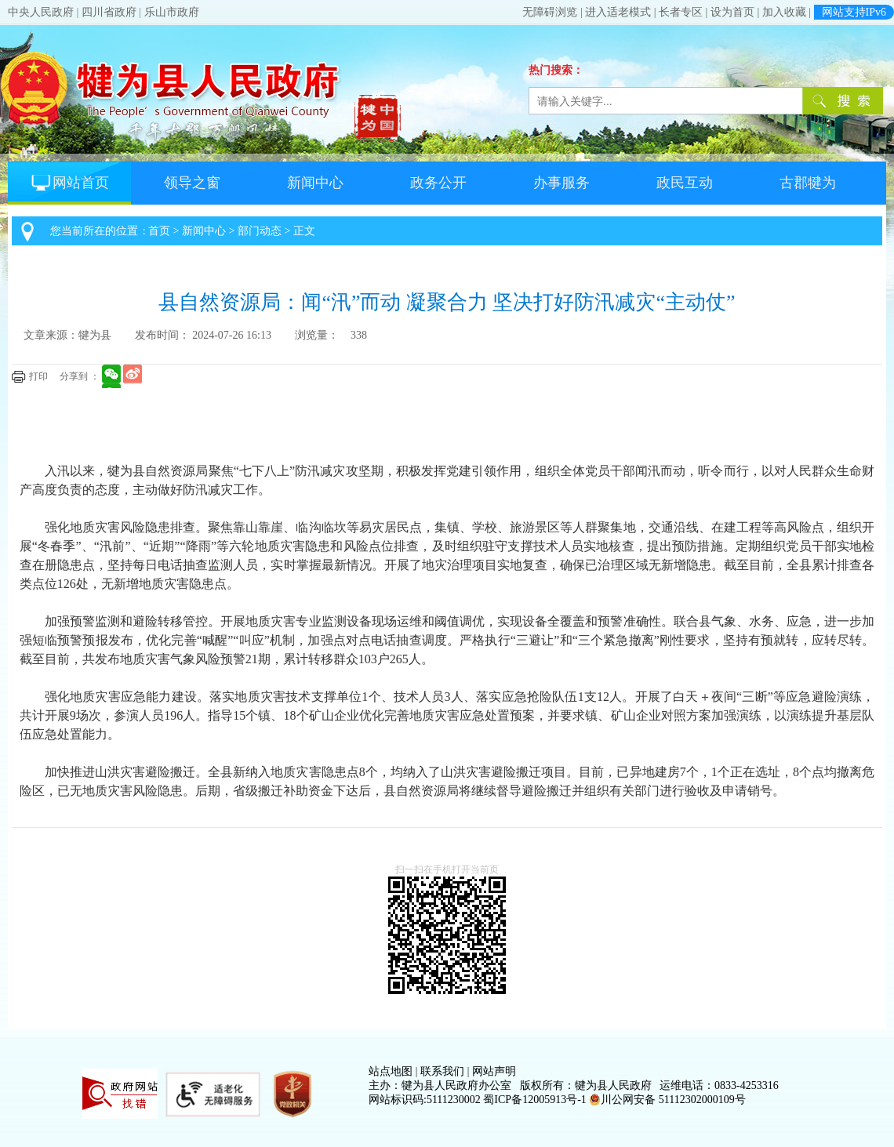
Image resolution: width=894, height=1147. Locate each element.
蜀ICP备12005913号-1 (534, 1099)
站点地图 (390, 1071)
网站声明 (494, 1071)
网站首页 (69, 183)
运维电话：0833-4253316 (719, 1085)
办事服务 (561, 183)
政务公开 (438, 183)
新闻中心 (315, 183)
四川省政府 (109, 12)
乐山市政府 (171, 12)
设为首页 (732, 12)
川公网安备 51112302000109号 (667, 1099)
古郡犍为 (808, 183)
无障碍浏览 (549, 12)
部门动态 (260, 231)
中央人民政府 (41, 12)
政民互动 (684, 183)
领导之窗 (192, 183)
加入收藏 (784, 12)
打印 (38, 376)
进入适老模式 (618, 12)
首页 (159, 231)
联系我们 (442, 1071)
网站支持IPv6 (854, 12)
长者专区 (681, 12)
